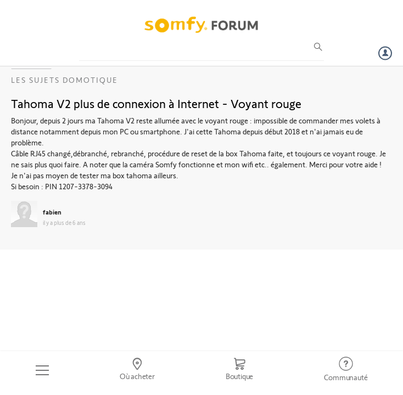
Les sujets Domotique (64, 79)
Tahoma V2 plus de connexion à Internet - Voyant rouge (156, 103)
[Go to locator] (137, 370)
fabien (52, 212)
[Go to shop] (239, 370)
